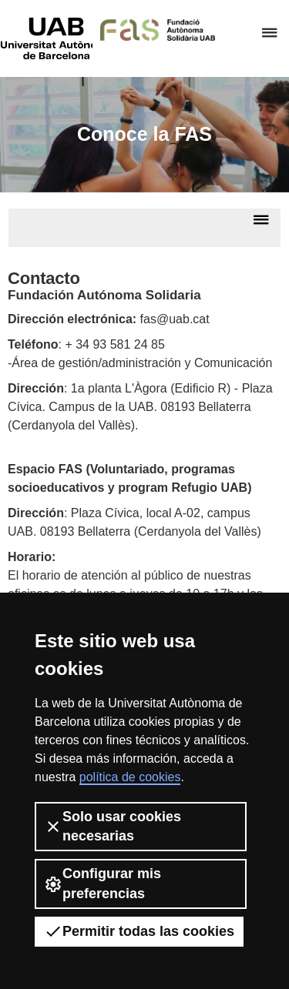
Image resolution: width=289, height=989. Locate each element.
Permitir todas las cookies (139, 931)
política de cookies (130, 777)
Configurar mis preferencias (102, 883)
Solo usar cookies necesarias (112, 826)
